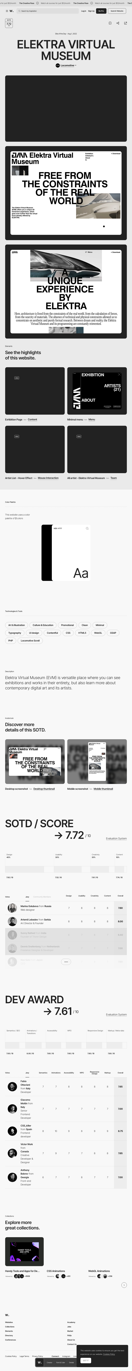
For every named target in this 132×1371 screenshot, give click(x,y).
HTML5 (82, 633)
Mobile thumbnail (103, 789)
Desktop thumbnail (44, 789)
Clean (85, 625)
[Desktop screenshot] (35, 761)
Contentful (52, 633)
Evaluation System (116, 838)
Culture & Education (43, 625)
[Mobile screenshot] (97, 761)
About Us (71, 1340)
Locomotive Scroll (30, 640)
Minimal (100, 625)
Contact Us (72, 1344)
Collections (9, 1327)
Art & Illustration (16, 625)
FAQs (69, 1335)
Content (32, 419)
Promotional (67, 625)
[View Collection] (24, 1251)
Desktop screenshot (16, 788)
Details (71, 1362)
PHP (10, 640)
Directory (9, 1335)
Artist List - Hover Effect (18, 478)
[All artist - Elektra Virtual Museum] (97, 449)
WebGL (98, 633)
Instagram (66, 1356)
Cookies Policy (11, 1356)
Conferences (10, 1340)
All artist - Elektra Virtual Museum (86, 478)
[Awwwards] (11, 11)
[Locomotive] (66, 65)
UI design (34, 633)
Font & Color (60, 1362)
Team (113, 478)
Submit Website (117, 11)
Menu (92, 419)
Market (70, 1331)
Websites (9, 1322)
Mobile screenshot (77, 788)
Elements (9, 1331)
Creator (49, 1362)
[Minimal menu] (97, 391)
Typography (14, 633)
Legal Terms (24, 1356)
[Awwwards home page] (40, 1362)
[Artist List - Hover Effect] (34, 449)
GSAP (113, 633)
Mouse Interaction (48, 478)
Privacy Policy (37, 1356)
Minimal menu (75, 419)
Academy (71, 1322)
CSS (68, 633)
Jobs (69, 1327)
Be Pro (101, 11)
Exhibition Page (13, 419)
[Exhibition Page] (34, 391)
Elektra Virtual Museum (66, 50)
